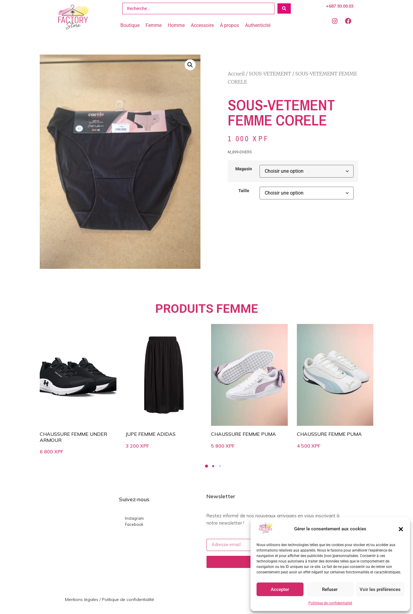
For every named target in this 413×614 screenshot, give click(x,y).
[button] (401, 529)
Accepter (280, 589)
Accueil (236, 74)
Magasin (243, 169)
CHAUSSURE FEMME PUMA (243, 434)
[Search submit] (284, 8)
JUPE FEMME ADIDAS (151, 434)
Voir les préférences (380, 589)
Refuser (329, 589)
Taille (243, 191)
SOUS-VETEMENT (270, 74)
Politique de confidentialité (330, 603)
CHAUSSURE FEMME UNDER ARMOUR (73, 437)
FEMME (237, 309)
